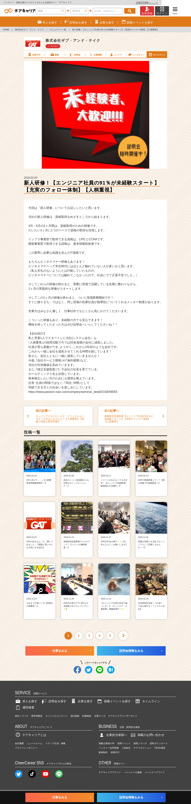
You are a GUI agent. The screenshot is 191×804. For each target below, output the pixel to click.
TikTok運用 (159, 748)
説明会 (74, 54)
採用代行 (115, 752)
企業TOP (33, 54)
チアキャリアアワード (110, 772)
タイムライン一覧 (58, 29)
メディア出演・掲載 (55, 743)
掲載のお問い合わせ (147, 735)
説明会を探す (53, 701)
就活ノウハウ (21, 716)
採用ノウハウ (140, 743)
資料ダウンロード (159, 743)
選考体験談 (36, 716)
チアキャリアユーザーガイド (122, 716)
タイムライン (156, 54)
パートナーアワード (155, 772)
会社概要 (19, 743)
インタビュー (136, 54)
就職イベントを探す (113, 701)
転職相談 (86, 716)
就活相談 (75, 716)
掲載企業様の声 (106, 743)
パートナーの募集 (133, 772)
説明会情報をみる (131, 650)
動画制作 (103, 752)
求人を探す (26, 701)
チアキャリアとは (30, 735)
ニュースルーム (34, 743)
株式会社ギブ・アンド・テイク (29, 29)
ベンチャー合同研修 (109, 748)
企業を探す (81, 701)
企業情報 (95, 54)
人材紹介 (126, 748)
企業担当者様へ (176, 2)
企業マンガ (99, 716)
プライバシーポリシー (26, 748)
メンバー (115, 54)
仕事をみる (59, 650)
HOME (6, 29)
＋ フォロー (53, 46)
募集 (54, 54)
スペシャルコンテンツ (56, 716)
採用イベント (124, 743)
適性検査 (24, 707)
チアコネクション (142, 748)
